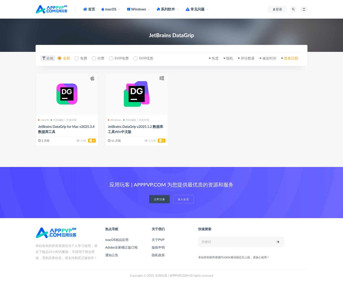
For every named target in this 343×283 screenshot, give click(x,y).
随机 (229, 58)
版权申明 (158, 247)
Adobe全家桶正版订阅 (121, 247)
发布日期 (291, 58)
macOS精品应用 (117, 240)
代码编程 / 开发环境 (64, 119)
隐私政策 (158, 255)
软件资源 (215, 257)
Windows (114, 119)
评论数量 (248, 58)
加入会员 (183, 199)
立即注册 (159, 199)
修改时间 (269, 58)
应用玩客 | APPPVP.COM (171, 275)
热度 (215, 58)
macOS (43, 119)
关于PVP (158, 240)
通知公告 (111, 255)
